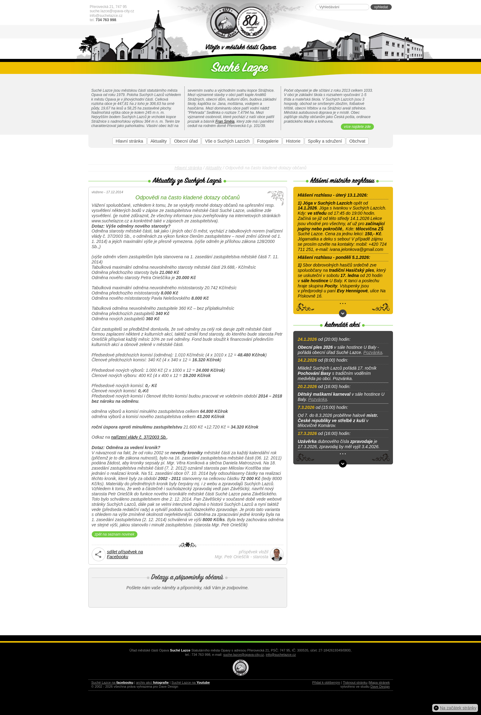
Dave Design (380, 686)
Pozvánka (373, 352)
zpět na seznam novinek (114, 534)
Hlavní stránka (129, 141)
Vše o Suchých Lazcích (227, 141)
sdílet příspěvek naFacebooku (125, 554)
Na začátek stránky (458, 707)
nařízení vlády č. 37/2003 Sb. (139, 437)
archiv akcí (152, 682)
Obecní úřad (186, 141)
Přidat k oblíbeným (326, 682)
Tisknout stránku (355, 682)
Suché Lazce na (112, 682)
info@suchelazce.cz (106, 15)
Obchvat (357, 141)
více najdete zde (357, 127)
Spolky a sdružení (325, 141)
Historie (293, 141)
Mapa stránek (379, 682)
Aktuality (159, 141)
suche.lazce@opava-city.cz (112, 11)
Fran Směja (224, 121)
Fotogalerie (268, 141)
